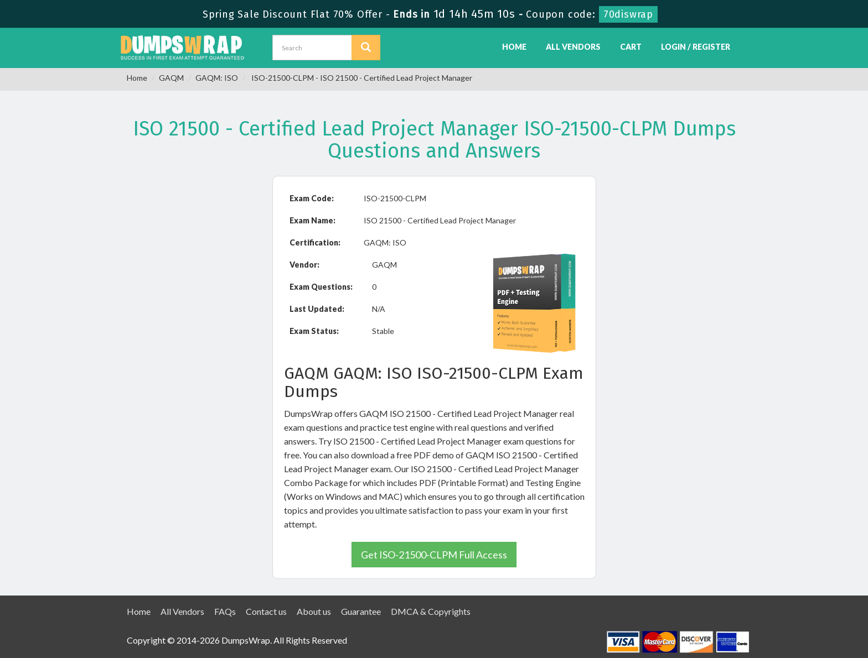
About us (314, 611)
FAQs (225, 611)
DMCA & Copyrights (431, 611)
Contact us (266, 611)
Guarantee (361, 611)
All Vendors (573, 46)
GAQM (171, 77)
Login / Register (695, 46)
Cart (631, 46)
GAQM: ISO (216, 77)
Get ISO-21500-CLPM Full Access (434, 555)
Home (514, 46)
